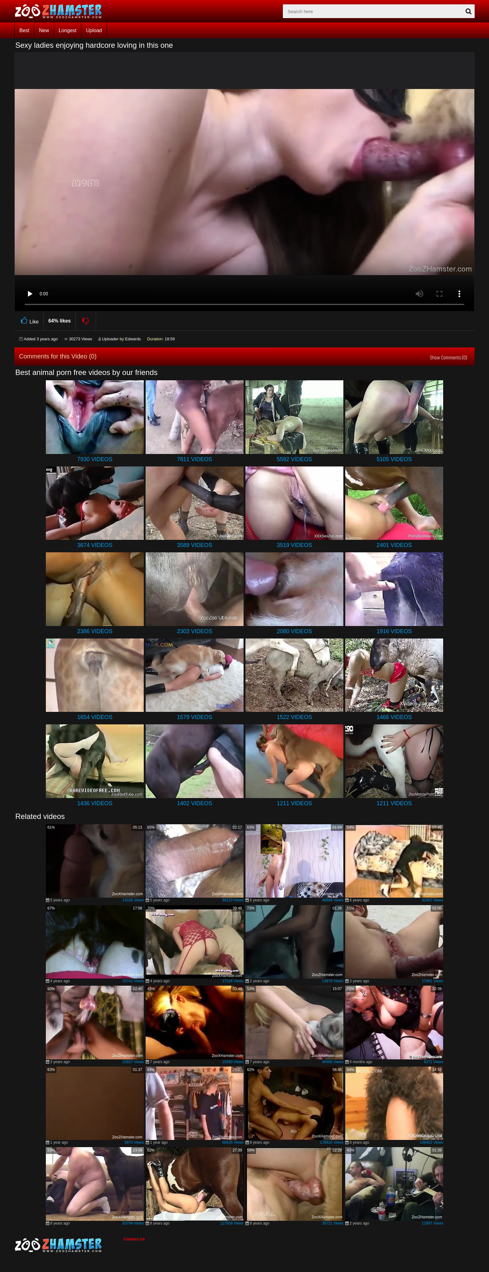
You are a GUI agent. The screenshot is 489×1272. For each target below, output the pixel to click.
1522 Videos (294, 717)
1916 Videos (394, 631)
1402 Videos (194, 803)
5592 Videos (294, 459)
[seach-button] (468, 11)
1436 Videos (94, 803)
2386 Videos (94, 631)
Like (29, 321)
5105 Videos (394, 459)
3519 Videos (294, 545)
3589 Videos (194, 545)
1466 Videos (394, 717)
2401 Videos (394, 545)
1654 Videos (94, 717)
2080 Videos (294, 631)
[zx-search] (379, 11)
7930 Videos (94, 459)
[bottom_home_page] (68, 1245)
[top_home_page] (61, 11)
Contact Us (134, 1239)
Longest (67, 30)
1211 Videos (294, 803)
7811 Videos (194, 459)
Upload (94, 30)
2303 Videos (194, 631)
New (44, 30)
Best (24, 30)
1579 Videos (194, 717)
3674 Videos (94, 545)
